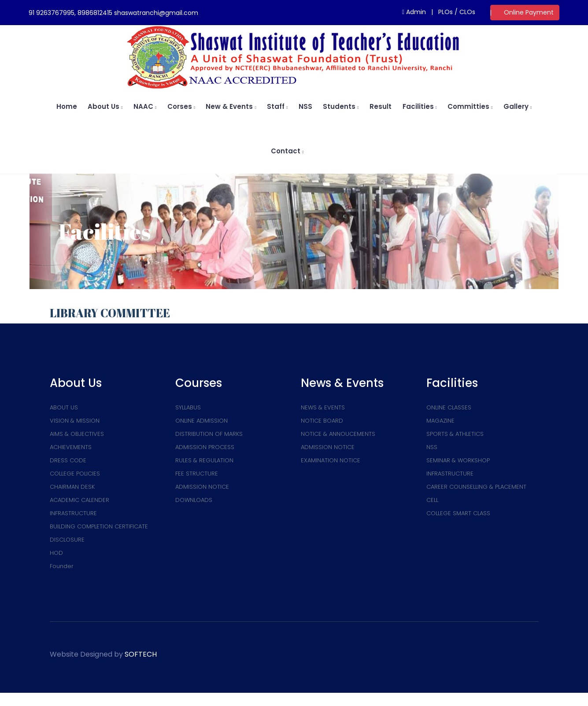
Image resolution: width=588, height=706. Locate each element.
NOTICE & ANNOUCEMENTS (338, 434)
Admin (414, 11)
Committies (469, 106)
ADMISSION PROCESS (204, 447)
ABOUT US (64, 407)
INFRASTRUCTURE (73, 513)
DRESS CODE (68, 460)
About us (105, 106)
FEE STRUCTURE (196, 473)
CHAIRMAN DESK (72, 487)
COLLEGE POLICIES (75, 473)
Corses (181, 106)
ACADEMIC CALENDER (79, 500)
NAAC (144, 106)
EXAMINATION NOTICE (330, 460)
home (66, 106)
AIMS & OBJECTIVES (77, 434)
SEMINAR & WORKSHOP (458, 460)
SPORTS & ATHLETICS (455, 434)
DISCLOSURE (67, 539)
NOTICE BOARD (322, 420)
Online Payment (529, 12)
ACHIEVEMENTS (71, 447)
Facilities (420, 106)
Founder (62, 566)
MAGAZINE (440, 420)
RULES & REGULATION (204, 460)
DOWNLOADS (193, 500)
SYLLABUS (188, 407)
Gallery (517, 106)
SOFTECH (141, 654)
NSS (305, 106)
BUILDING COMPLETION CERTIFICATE (99, 526)
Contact (287, 151)
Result (381, 106)
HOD (56, 553)
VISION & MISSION (75, 420)
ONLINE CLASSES (448, 407)
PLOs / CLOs (456, 11)
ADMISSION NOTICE (202, 487)
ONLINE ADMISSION (201, 420)
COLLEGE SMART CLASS (458, 513)
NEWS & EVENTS (323, 407)
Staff (277, 106)
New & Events (231, 106)
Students (341, 106)
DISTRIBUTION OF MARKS (209, 434)
